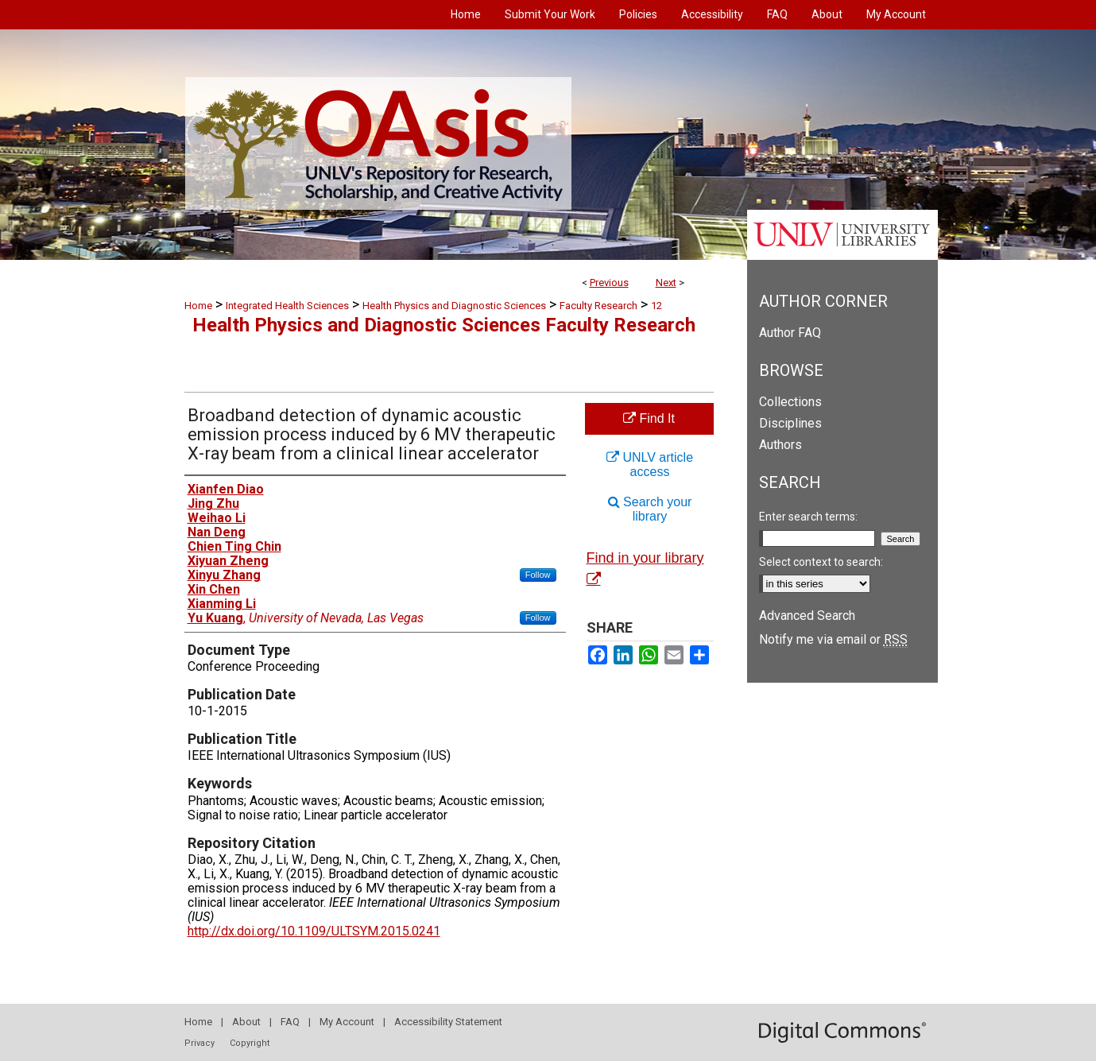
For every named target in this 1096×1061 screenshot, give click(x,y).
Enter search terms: (808, 516)
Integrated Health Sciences (287, 306)
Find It (649, 418)
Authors (780, 444)
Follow (538, 574)
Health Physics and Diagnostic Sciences (454, 306)
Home (198, 306)
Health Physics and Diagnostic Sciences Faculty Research (443, 325)
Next (666, 282)
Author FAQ (790, 332)
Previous (609, 282)
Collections (790, 401)
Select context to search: (821, 562)
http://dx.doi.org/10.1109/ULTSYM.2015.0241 (314, 931)
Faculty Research (598, 306)
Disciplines (790, 423)
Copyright (249, 1043)
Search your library (650, 509)
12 (656, 306)
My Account (347, 1022)
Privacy (199, 1043)
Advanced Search (807, 615)
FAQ (290, 1022)
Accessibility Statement (448, 1022)
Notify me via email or (833, 639)
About (246, 1022)
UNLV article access (649, 464)
